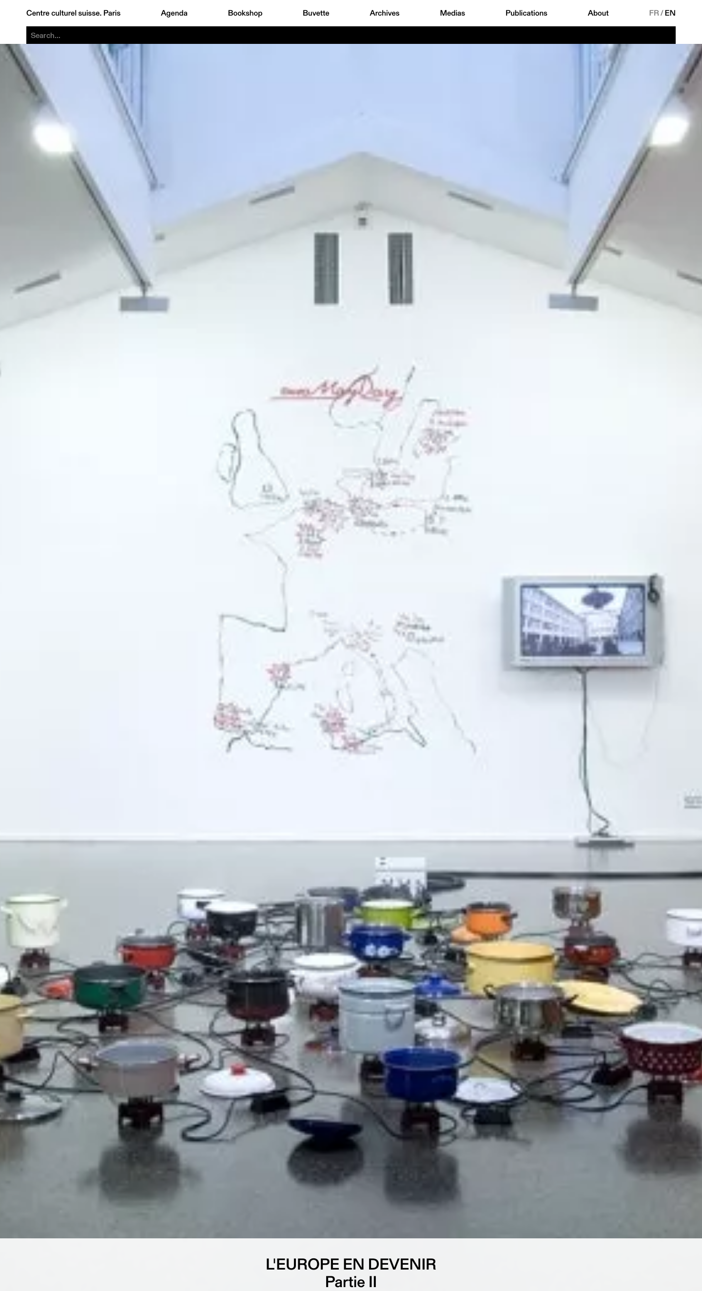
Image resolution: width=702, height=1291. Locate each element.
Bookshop (245, 13)
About (598, 13)
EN (670, 13)
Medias (452, 13)
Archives (384, 13)
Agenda (174, 13)
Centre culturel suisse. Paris (73, 13)
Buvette (316, 13)
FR (654, 13)
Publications (526, 13)
